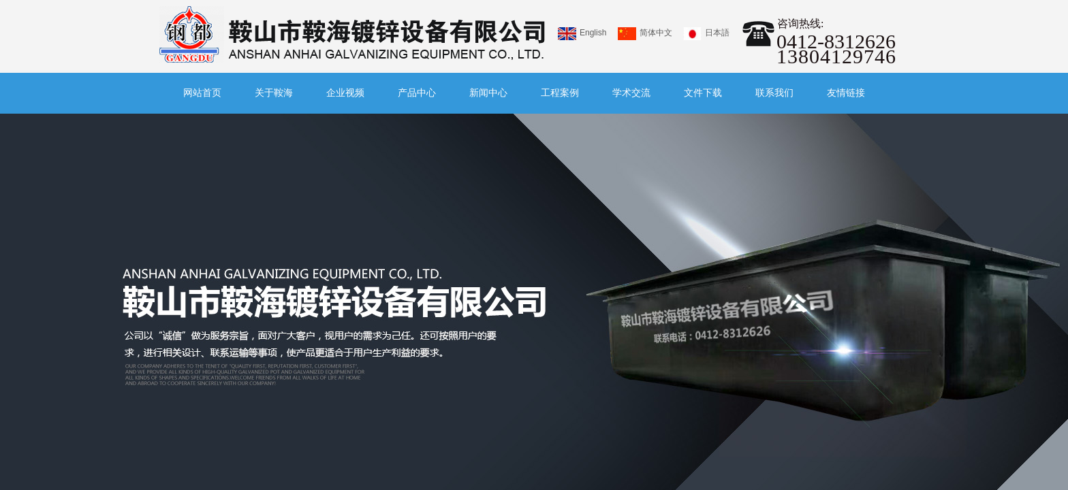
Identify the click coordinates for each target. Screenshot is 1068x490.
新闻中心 (488, 93)
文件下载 (703, 93)
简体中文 (645, 33)
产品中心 (417, 93)
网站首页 (202, 93)
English (582, 33)
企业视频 (345, 93)
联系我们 (774, 93)
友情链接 (846, 93)
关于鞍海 (274, 93)
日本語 (706, 33)
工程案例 (560, 93)
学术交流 (631, 93)
